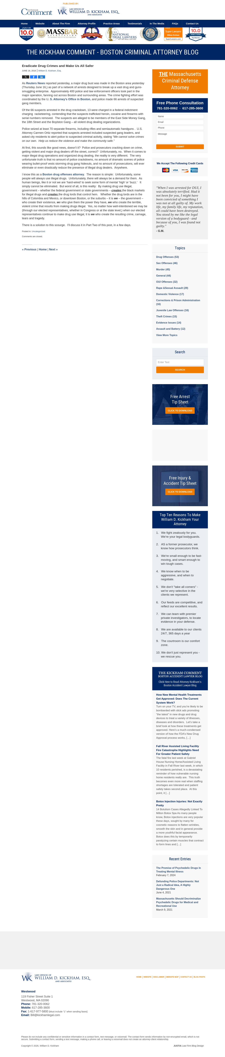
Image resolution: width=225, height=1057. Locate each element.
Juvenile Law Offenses (172, 310)
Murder (163, 269)
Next (53, 249)
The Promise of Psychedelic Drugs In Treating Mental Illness (178, 870)
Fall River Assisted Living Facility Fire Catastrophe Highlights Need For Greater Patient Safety (177, 750)
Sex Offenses (167, 263)
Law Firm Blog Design (189, 1045)
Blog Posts (199, 977)
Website (39, 23)
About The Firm (61, 23)
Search (180, 369)
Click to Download (180, 410)
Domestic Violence (170, 294)
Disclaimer (158, 977)
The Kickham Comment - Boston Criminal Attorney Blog (70, 9)
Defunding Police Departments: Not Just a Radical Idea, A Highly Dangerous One (177, 885)
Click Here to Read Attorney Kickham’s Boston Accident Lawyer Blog (180, 683)
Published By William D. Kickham (173, 10)
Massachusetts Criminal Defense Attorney (180, 81)
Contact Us (186, 977)
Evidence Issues (168, 322)
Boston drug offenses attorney (63, 174)
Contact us (192, 23)
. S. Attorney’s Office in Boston (69, 99)
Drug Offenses (167, 257)
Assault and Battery (170, 328)
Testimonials (135, 23)
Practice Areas (111, 23)
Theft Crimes (166, 316)
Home (24, 23)
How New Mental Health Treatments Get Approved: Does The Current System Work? (179, 698)
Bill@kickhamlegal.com (45, 1015)
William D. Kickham (49, 1045)
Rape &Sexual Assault (172, 288)
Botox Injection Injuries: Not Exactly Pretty (179, 803)
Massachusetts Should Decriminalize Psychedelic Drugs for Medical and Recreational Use (178, 902)
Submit (180, 146)
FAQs (175, 23)
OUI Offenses (167, 281)
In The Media (157, 23)
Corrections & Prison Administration (178, 302)
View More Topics (167, 335)
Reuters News (35, 83)
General (163, 275)
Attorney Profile (87, 23)
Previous (29, 249)
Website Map (172, 977)
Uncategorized (38, 231)
